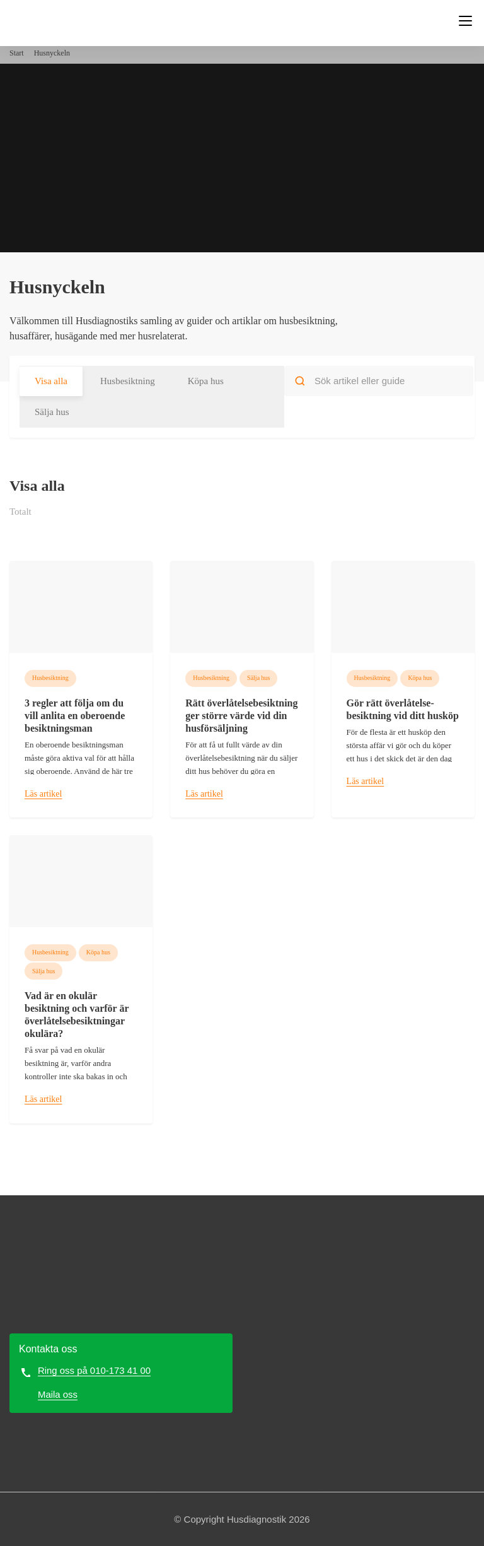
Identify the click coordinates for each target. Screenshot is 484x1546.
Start (16, 53)
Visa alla (51, 381)
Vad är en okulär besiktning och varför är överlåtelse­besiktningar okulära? (77, 1014)
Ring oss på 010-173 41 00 (94, 1370)
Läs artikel (43, 794)
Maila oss (58, 1394)
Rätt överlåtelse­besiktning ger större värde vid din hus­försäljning (241, 716)
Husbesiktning (127, 381)
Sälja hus (52, 412)
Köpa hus (206, 381)
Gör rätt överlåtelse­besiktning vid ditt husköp (403, 709)
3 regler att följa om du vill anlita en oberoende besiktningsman (75, 716)
